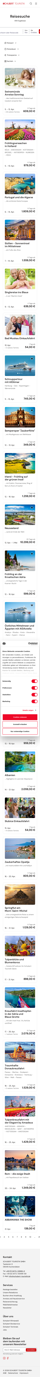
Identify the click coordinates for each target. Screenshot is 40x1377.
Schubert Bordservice (11, 1324)
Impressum (24, 1373)
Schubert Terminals (10, 1327)
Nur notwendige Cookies (20, 731)
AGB (4, 1373)
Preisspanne (12, 55)
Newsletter (7, 1308)
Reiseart (10, 43)
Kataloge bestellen (10, 1289)
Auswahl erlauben (20, 724)
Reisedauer (11, 49)
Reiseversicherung (10, 1302)
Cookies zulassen (20, 717)
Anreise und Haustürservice (14, 1298)
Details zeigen (28, 710)
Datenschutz (13, 1373)
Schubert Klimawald (11, 1321)
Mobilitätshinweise (10, 1305)
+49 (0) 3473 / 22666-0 (15, 1271)
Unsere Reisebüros (10, 1292)
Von (26, 30)
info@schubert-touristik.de (19, 1276)
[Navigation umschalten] (36, 3)
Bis (34, 30)
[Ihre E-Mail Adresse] (20, 1350)
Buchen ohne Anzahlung (12, 1295)
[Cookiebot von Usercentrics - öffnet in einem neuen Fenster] (28, 643)
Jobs (5, 1330)
